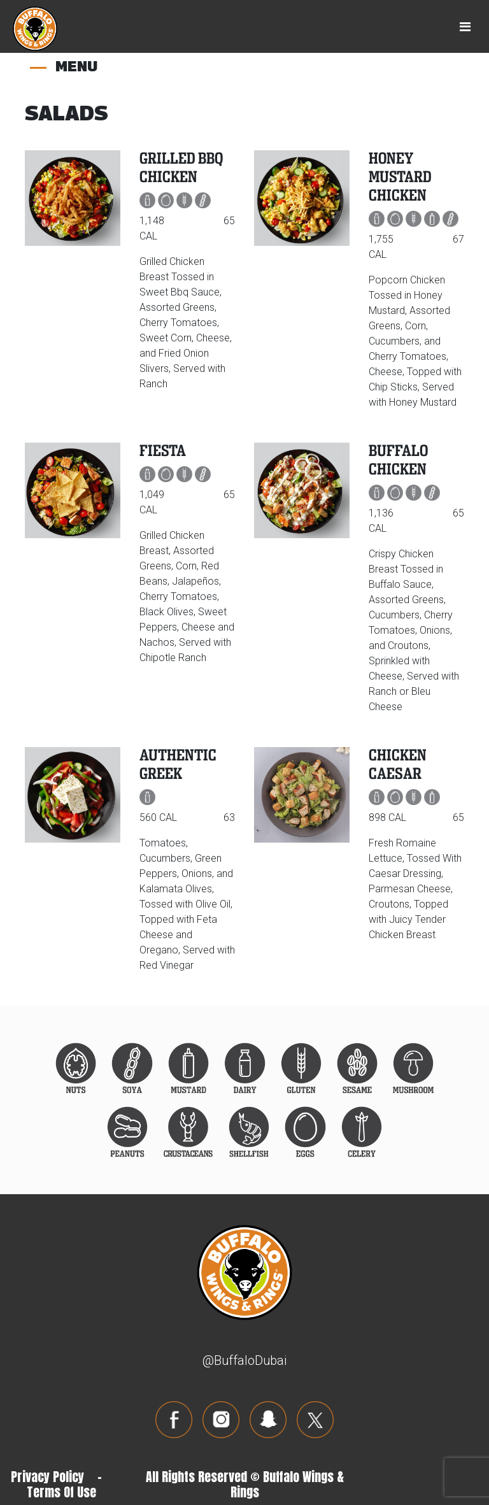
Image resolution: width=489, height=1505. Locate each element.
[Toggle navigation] (465, 26)
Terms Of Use (61, 1492)
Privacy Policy (47, 1477)
